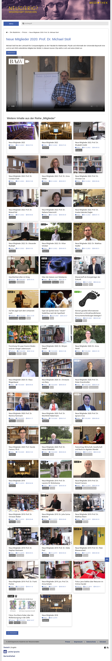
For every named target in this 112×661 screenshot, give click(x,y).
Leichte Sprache (13, 652)
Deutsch (7, 647)
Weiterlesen (11, 53)
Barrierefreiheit (9, 656)
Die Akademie (15, 32)
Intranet (103, 642)
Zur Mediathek (12, 633)
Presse (24, 32)
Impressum (78, 642)
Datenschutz (91, 642)
